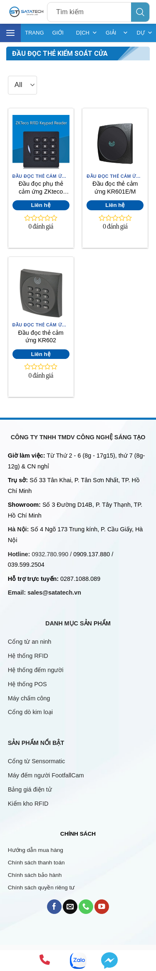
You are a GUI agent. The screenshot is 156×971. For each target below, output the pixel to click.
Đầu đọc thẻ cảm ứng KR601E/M (115, 187)
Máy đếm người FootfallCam (46, 775)
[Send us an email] (70, 906)
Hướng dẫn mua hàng (35, 850)
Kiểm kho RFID (28, 803)
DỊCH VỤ (86, 33)
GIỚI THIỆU (60, 36)
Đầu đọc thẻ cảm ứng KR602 (41, 336)
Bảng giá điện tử (31, 789)
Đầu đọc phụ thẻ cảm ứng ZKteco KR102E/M (41, 188)
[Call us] (86, 906)
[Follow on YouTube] (101, 906)
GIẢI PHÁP (117, 33)
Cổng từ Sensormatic (36, 761)
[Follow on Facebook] (54, 906)
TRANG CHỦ (34, 36)
